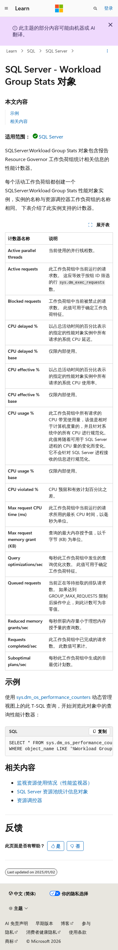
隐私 (9, 932)
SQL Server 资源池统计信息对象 (52, 791)
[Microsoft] (59, 8)
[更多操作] (107, 51)
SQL (31, 51)
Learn (11, 51)
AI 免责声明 (16, 923)
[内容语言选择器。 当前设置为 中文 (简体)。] (22, 894)
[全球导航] (6, 8)
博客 (65, 923)
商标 (9, 941)
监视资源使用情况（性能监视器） (55, 782)
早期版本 (44, 923)
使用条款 (78, 932)
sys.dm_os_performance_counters (53, 697)
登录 (108, 8)
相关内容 (19, 121)
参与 (86, 923)
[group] (59, 746)
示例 (14, 113)
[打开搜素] (95, 8)
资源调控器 (29, 800)
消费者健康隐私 (41, 932)
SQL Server (56, 51)
